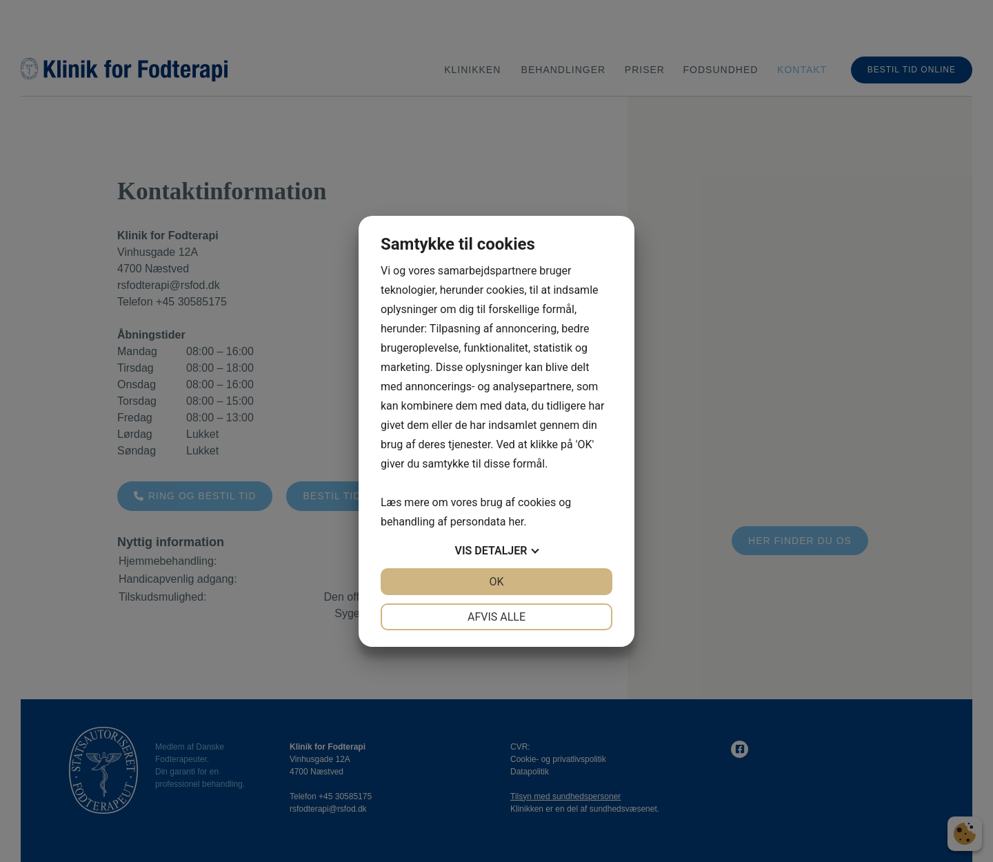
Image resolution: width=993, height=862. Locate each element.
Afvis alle (496, 616)
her (515, 521)
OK (496, 581)
